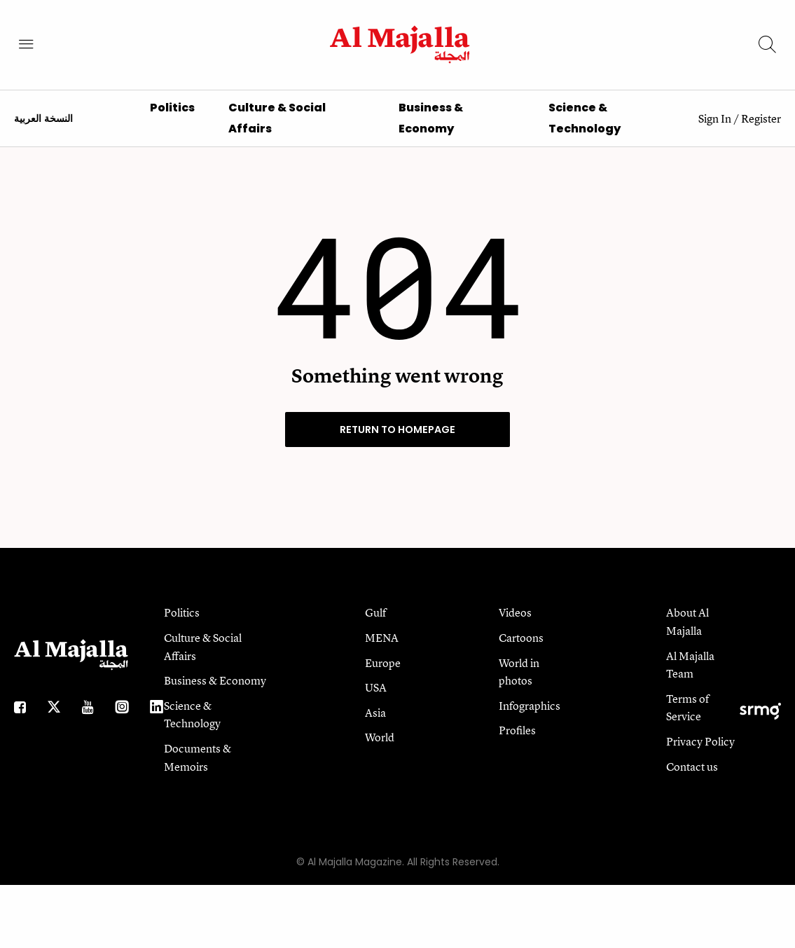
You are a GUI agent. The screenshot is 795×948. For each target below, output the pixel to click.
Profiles (517, 739)
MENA (382, 646)
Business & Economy (215, 689)
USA (376, 696)
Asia (375, 721)
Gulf (375, 621)
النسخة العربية (43, 128)
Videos (515, 621)
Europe (383, 672)
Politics (172, 117)
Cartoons (521, 646)
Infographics (529, 714)
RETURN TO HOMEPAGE (397, 439)
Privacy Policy (700, 750)
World (379, 746)
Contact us (692, 775)
